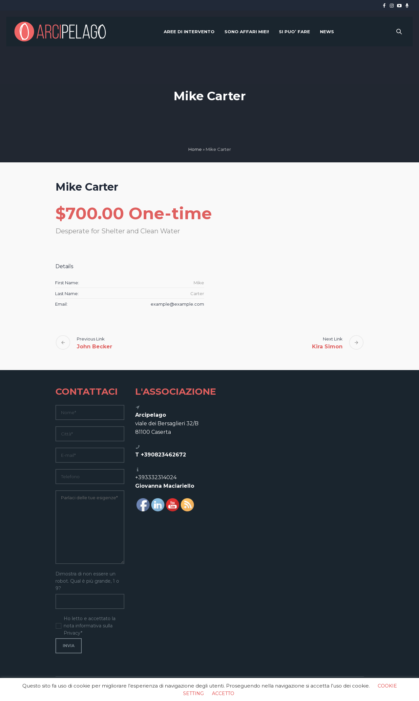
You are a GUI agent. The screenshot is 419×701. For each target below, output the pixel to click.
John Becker (94, 346)
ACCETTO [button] (223, 693)
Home (195, 149)
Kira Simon (327, 346)
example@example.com (177, 304)
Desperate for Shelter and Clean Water (117, 231)
